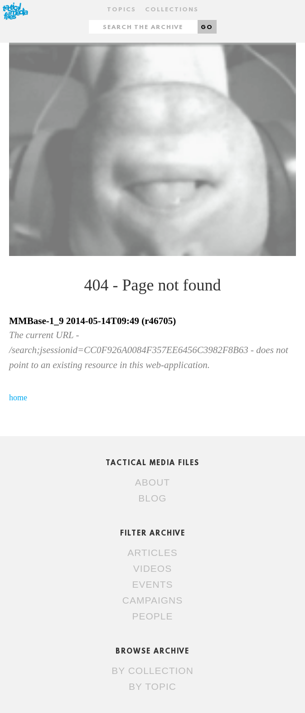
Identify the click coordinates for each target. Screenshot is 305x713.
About (152, 482)
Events (152, 584)
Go (207, 27)
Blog (152, 498)
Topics (121, 9)
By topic (152, 686)
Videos (152, 568)
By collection (152, 670)
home (18, 397)
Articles (152, 552)
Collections (171, 9)
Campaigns (152, 600)
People (152, 616)
